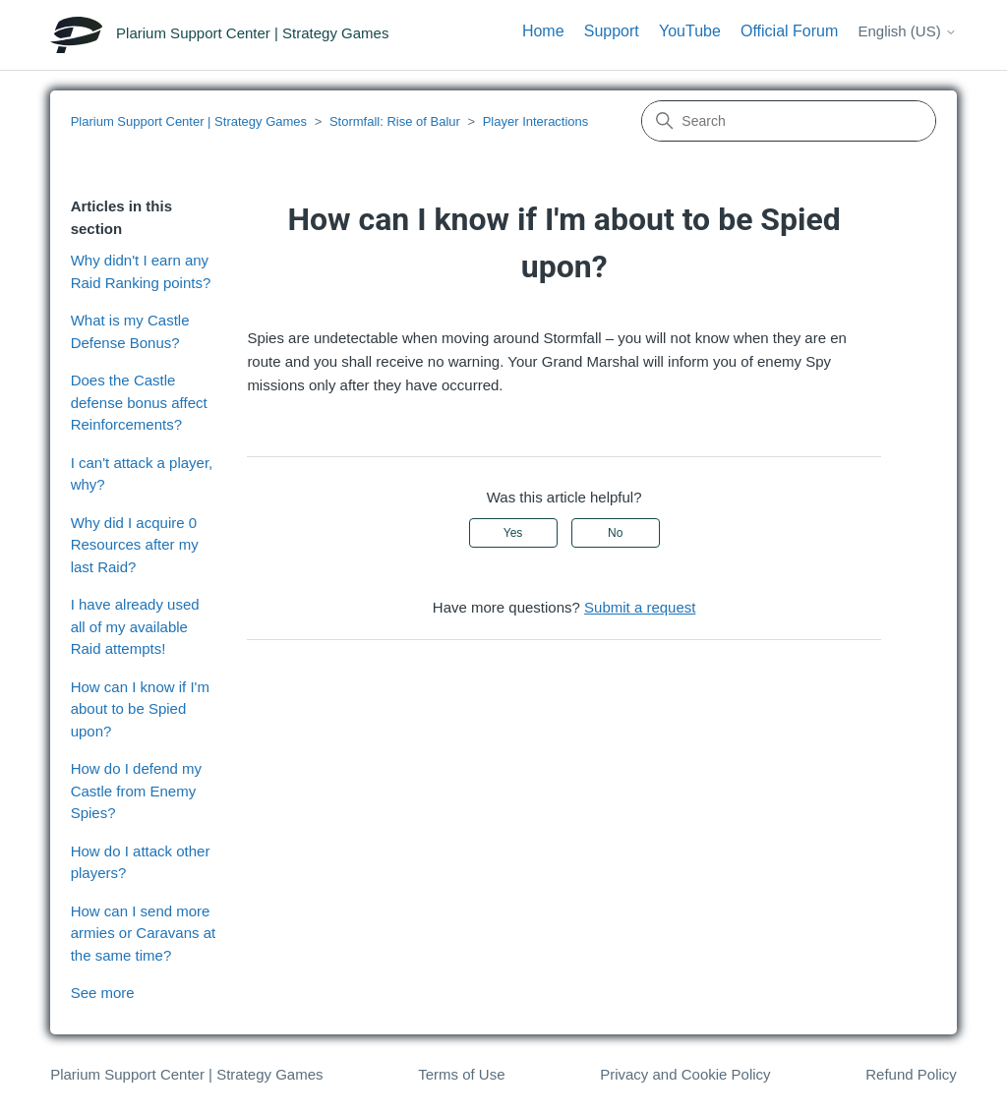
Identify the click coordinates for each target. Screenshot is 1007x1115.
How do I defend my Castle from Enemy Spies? (136, 790)
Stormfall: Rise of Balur (394, 121)
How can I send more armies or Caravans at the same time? (143, 933)
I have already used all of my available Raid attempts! (135, 626)
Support (611, 31)
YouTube (690, 31)
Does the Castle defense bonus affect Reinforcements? (139, 402)
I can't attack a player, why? (142, 474)
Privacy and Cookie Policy (685, 1074)
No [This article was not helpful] (615, 533)
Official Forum (789, 31)
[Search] (788, 121)
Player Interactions (536, 121)
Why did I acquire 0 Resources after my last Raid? (135, 544)
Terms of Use (461, 1074)
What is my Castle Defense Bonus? (130, 331)
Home (543, 31)
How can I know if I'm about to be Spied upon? (140, 708)
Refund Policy (911, 1074)
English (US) (907, 31)
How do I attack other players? (140, 862)
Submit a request (639, 607)
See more (103, 992)
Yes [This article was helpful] (513, 533)
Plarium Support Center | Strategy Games (189, 121)
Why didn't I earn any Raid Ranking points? (141, 271)
